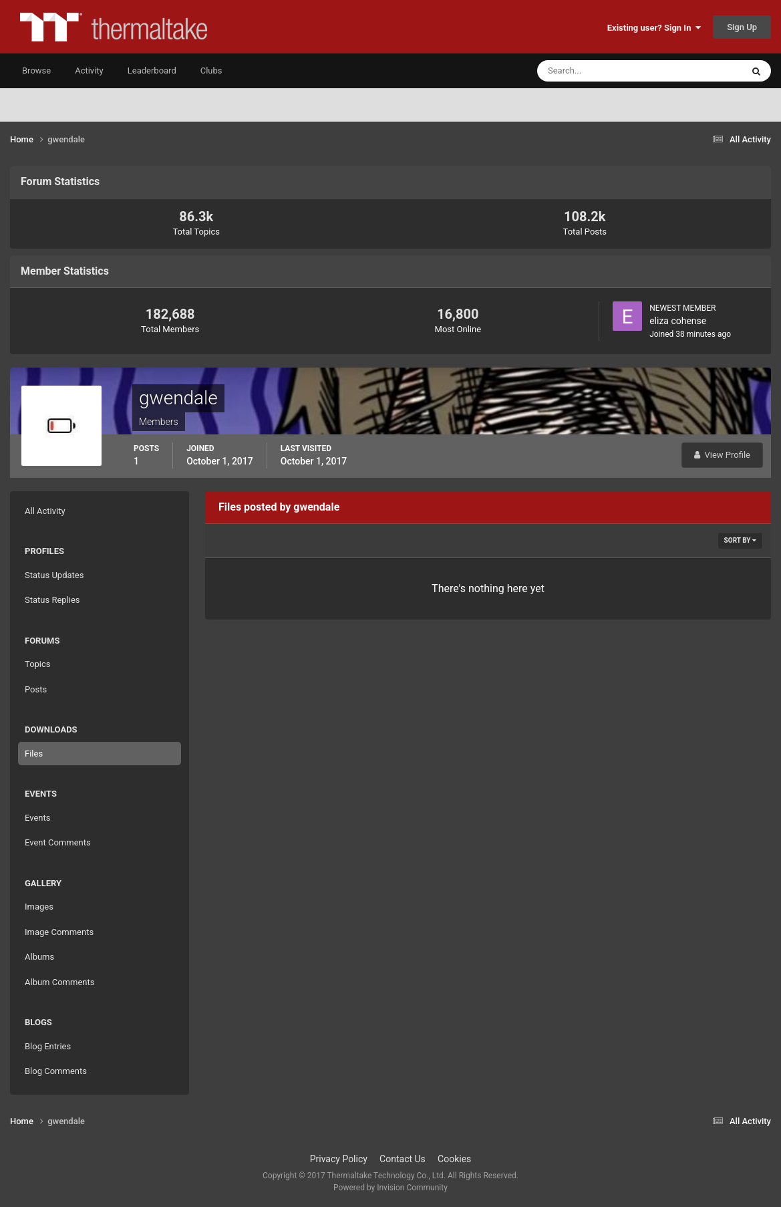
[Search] (599, 71)
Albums (39, 957)
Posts (36, 689)
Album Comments (59, 982)
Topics (38, 664)
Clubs (211, 70)
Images (39, 907)
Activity (89, 70)
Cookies (454, 1159)
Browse (36, 70)
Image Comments (59, 932)
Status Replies (52, 600)
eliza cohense (677, 320)
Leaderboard (152, 70)
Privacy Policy (338, 1159)
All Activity (45, 511)
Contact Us (402, 1159)
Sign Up (742, 27)
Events (37, 818)
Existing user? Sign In (654, 28)
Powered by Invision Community (390, 1187)
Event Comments (58, 842)
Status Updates (54, 575)
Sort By (740, 540)
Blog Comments (56, 1071)
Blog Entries (48, 1046)
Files (34, 754)
